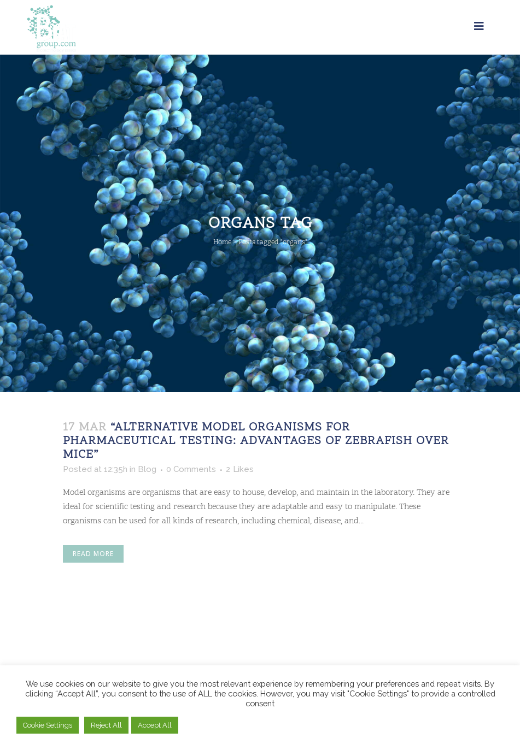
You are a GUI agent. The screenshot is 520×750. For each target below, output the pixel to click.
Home (222, 242)
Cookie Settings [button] (47, 725)
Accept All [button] (155, 725)
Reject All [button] (106, 725)
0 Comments (191, 469)
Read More (93, 553)
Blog (147, 469)
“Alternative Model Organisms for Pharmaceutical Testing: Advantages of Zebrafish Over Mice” (256, 441)
